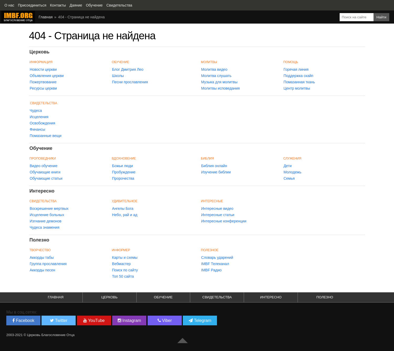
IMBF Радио (211, 270)
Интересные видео (217, 208)
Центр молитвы (296, 88)
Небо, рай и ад (124, 215)
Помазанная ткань (299, 82)
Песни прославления (130, 82)
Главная (56, 297)
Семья (288, 178)
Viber (165, 320)
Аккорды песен (42, 270)
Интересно (271, 297)
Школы (118, 76)
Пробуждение (124, 172)
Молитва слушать (216, 76)
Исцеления (39, 117)
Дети (287, 166)
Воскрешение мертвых (49, 208)
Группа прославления (48, 264)
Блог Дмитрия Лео (127, 69)
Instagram (129, 320)
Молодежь (292, 172)
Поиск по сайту (125, 270)
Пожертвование (43, 82)
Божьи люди (122, 166)
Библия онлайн (214, 166)
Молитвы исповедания (220, 88)
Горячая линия (295, 69)
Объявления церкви (47, 76)
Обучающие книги (45, 172)
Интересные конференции (223, 221)
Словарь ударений (217, 257)
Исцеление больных (47, 215)
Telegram (200, 320)
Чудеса (36, 110)
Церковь (109, 297)
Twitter (58, 320)
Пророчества (123, 178)
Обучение (163, 297)
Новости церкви (43, 69)
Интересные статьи (217, 215)
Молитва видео (214, 69)
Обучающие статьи (46, 178)
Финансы (37, 129)
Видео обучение (44, 166)
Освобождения (42, 123)
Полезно (325, 297)
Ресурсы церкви (43, 88)
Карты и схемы (125, 257)
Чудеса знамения (44, 227)
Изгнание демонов (45, 221)
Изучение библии (216, 172)
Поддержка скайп (298, 76)
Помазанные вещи (45, 136)
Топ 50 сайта (123, 276)
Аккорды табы (42, 257)
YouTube (94, 320)
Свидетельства (43, 103)
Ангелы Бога (122, 208)
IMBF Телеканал (215, 264)
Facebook (23, 320)
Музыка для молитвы (219, 82)
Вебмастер (121, 264)
